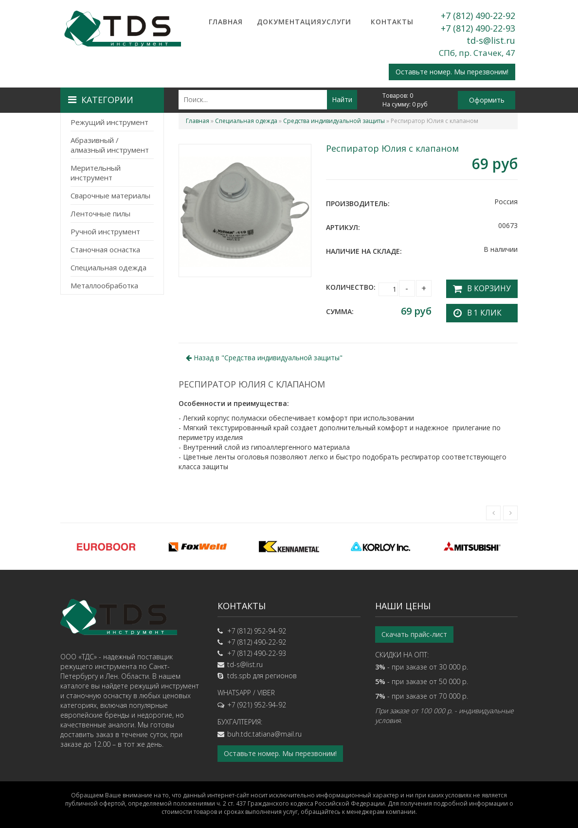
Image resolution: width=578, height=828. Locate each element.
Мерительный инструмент (96, 172)
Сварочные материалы (110, 195)
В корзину (483, 287)
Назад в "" (264, 354)
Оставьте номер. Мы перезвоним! (452, 71)
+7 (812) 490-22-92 (478, 15)
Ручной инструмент (105, 231)
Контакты (392, 21)
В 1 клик (479, 310)
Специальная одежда (108, 267)
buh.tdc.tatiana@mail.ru (264, 731)
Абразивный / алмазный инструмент (110, 145)
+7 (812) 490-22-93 (478, 28)
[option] (106, 543)
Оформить (487, 100)
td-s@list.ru (491, 40)
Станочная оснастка (105, 249)
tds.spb (239, 672)
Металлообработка (104, 285)
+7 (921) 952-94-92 (256, 701)
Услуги (336, 21)
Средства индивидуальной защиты (334, 121)
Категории (100, 100)
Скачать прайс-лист (414, 631)
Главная (226, 21)
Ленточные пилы (100, 213)
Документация (281, 21)
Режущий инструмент (109, 122)
